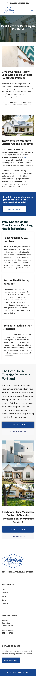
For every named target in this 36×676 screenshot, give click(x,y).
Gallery (4, 600)
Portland (27, 157)
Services (5, 593)
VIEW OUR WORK (18, 536)
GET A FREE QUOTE (18, 425)
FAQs (4, 596)
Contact (5, 604)
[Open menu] (32, 10)
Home (4, 589)
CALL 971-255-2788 (18, 432)
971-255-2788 (7, 633)
